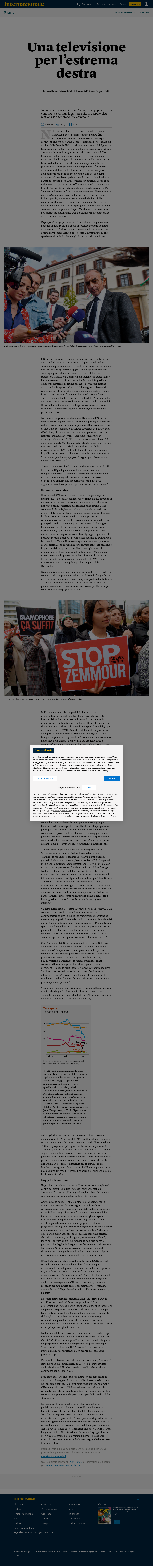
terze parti (87, 803)
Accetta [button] (112, 779)
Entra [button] (89, 788)
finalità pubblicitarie (62, 811)
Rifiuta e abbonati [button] (45, 779)
